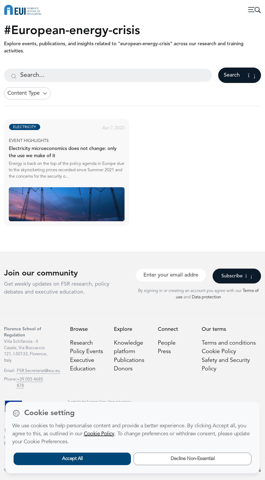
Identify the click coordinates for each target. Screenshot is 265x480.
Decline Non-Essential (192, 458)
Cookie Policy (219, 351)
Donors (123, 369)
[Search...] (108, 75)
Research (81, 343)
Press (164, 351)
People (167, 343)
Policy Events (86, 351)
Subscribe (236, 276)
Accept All (72, 458)
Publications (129, 360)
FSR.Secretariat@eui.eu (38, 371)
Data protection (206, 297)
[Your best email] (171, 275)
